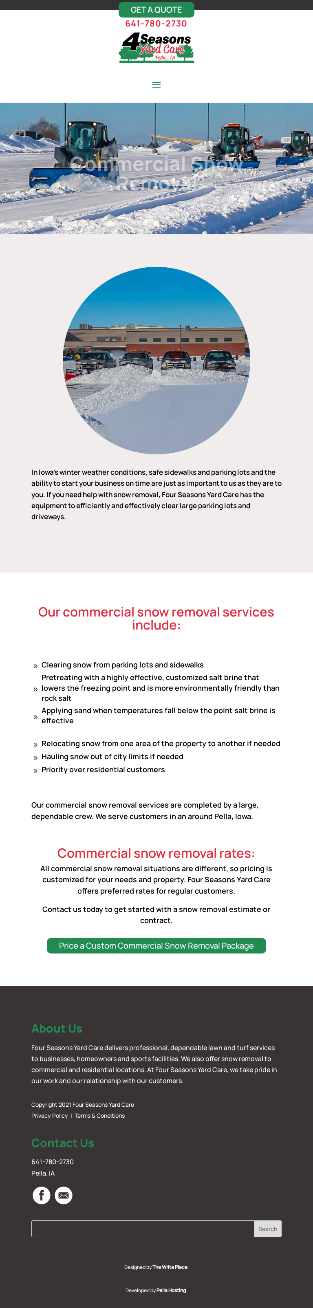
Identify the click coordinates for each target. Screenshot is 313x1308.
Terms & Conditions (100, 1115)
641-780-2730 (156, 23)
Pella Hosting (171, 1290)
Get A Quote (156, 9)
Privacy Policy (49, 1115)
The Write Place (169, 1267)
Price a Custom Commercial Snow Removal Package (156, 945)
